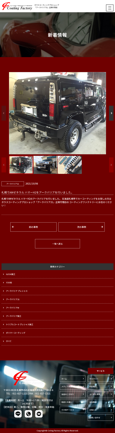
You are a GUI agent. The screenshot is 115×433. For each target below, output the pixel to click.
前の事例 (33, 226)
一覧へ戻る (57, 243)
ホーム (64, 378)
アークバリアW (12, 307)
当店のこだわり (67, 394)
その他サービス (67, 409)
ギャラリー (93, 378)
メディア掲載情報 (68, 386)
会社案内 (93, 402)
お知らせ (93, 409)
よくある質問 (94, 394)
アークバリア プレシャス (17, 290)
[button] (111, 113)
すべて (9, 341)
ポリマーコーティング (15, 332)
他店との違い (66, 402)
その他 (9, 282)
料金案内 (93, 386)
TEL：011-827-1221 (17, 393)
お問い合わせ (94, 417)
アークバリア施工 (13, 316)
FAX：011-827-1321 (40, 393)
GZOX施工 (10, 274)
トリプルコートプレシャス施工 (19, 324)
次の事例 (81, 226)
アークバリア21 (12, 299)
